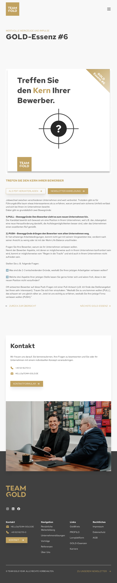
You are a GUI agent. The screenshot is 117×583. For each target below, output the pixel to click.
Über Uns (45, 552)
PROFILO (74, 532)
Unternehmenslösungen (53, 535)
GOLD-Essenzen (78, 543)
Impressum (98, 526)
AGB (95, 537)
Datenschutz (99, 532)
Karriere (74, 548)
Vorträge (45, 541)
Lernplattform (77, 537)
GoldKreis (75, 526)
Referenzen (47, 546)
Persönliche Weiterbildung (48, 528)
